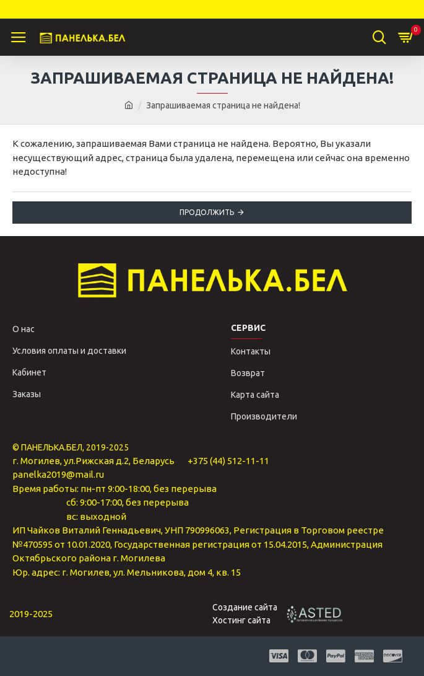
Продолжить (207, 212)
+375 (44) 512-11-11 (228, 460)
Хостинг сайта (241, 620)
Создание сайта (244, 607)
